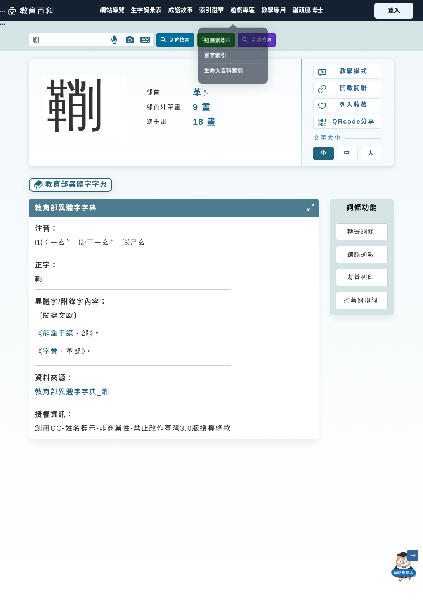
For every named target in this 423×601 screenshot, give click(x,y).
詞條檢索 (175, 40)
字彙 (50, 351)
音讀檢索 (256, 40)
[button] (211, 10)
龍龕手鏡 (58, 333)
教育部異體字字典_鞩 (72, 392)
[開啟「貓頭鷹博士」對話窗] (403, 567)
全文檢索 (216, 40)
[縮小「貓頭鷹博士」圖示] (412, 555)
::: (3, 10)
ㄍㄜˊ (204, 93)
